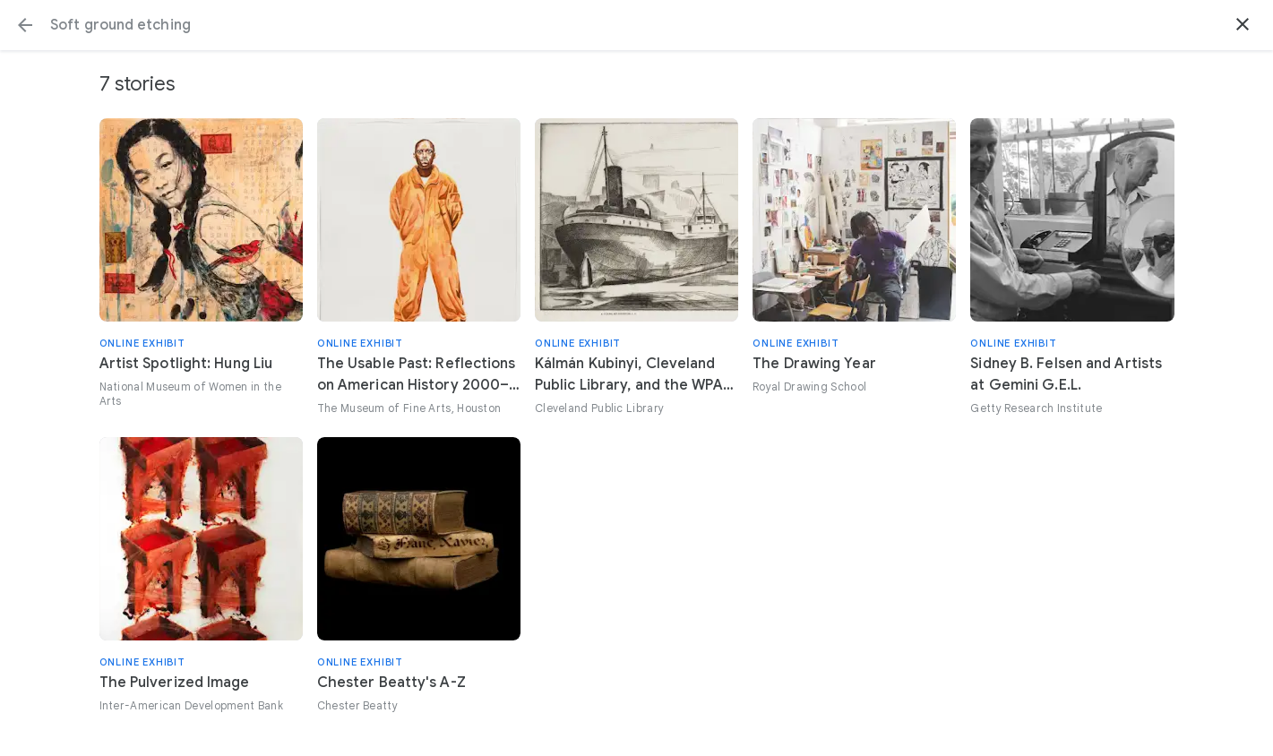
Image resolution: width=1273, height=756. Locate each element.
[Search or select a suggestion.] (636, 25)
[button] (25, 25)
